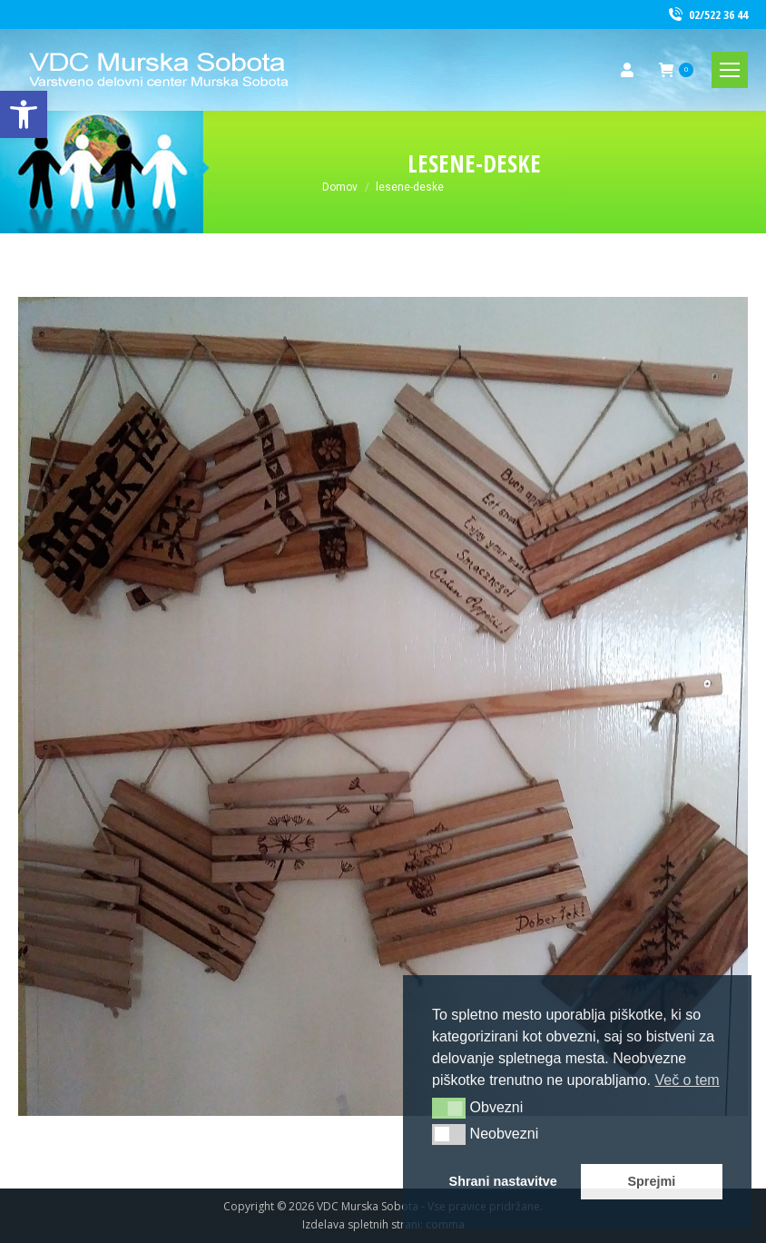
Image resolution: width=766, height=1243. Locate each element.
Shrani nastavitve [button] (503, 1181)
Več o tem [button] (686, 1080)
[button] (449, 1108)
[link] (23, 114)
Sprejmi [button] (651, 1181)
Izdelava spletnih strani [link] (361, 1224)
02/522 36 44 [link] (707, 15)
